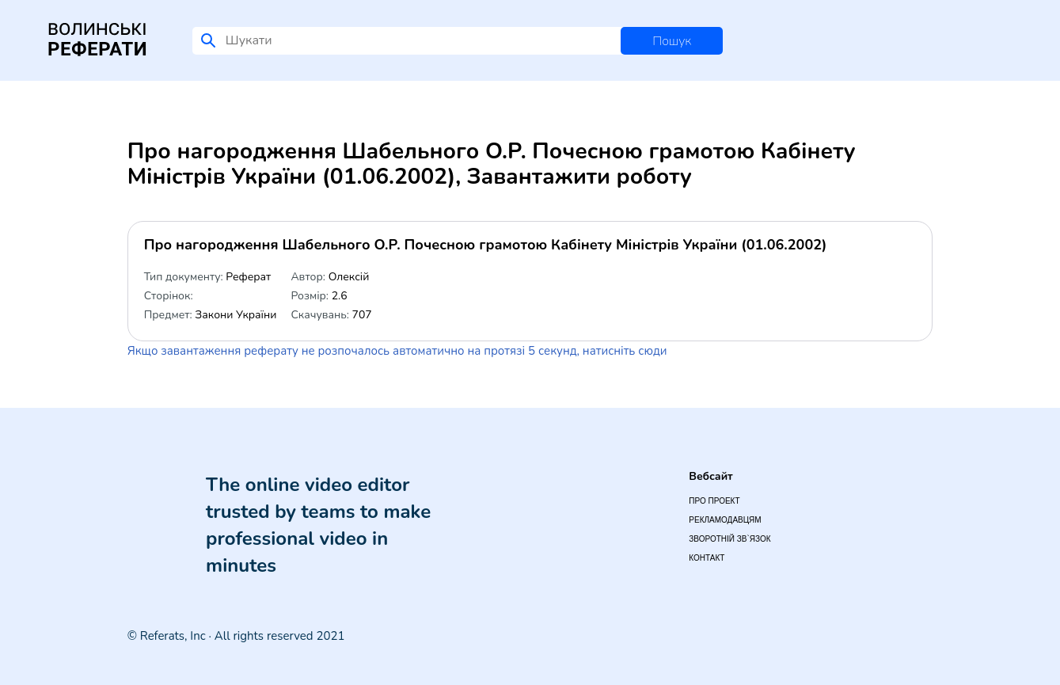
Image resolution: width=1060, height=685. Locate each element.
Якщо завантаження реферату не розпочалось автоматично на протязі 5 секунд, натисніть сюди (397, 351)
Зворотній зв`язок (729, 539)
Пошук (671, 41)
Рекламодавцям (725, 520)
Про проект (714, 501)
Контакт (706, 558)
